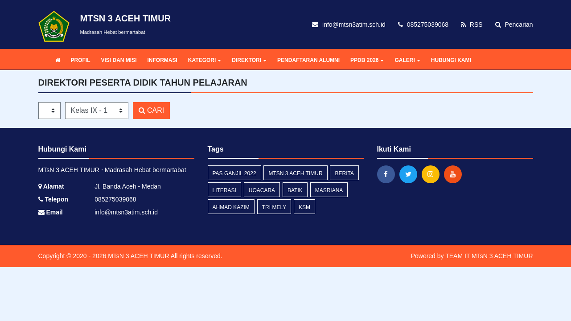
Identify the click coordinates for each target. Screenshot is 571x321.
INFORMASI (162, 60)
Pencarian (514, 24)
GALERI (407, 60)
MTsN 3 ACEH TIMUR (137, 255)
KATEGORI (204, 60)
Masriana (329, 190)
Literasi (224, 190)
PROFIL (80, 60)
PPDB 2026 (367, 60)
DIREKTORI (249, 60)
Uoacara (262, 190)
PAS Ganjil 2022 (234, 173)
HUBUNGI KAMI (451, 60)
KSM (304, 207)
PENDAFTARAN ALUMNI (308, 60)
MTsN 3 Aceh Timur (295, 173)
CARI (151, 110)
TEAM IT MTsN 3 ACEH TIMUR (489, 255)
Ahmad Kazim (231, 207)
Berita (344, 173)
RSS (472, 24)
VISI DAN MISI (119, 60)
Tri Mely (274, 207)
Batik (295, 190)
